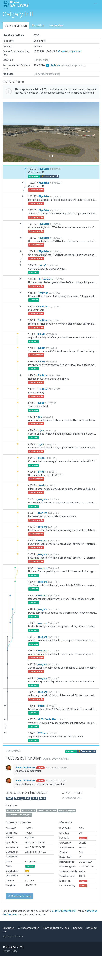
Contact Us (8, 927)
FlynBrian (55, 65)
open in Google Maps (69, 51)
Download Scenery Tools (56, 927)
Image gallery (56, 25)
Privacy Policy (10, 950)
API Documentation (28, 927)
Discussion (38, 25)
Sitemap (77, 927)
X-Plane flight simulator (63, 910)
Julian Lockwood (25, 767)
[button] (10, 132)
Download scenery (19, 896)
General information (16, 25)
